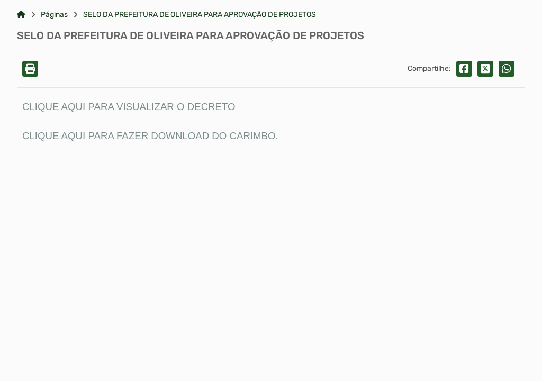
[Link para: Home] (21, 15)
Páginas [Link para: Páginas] (54, 15)
